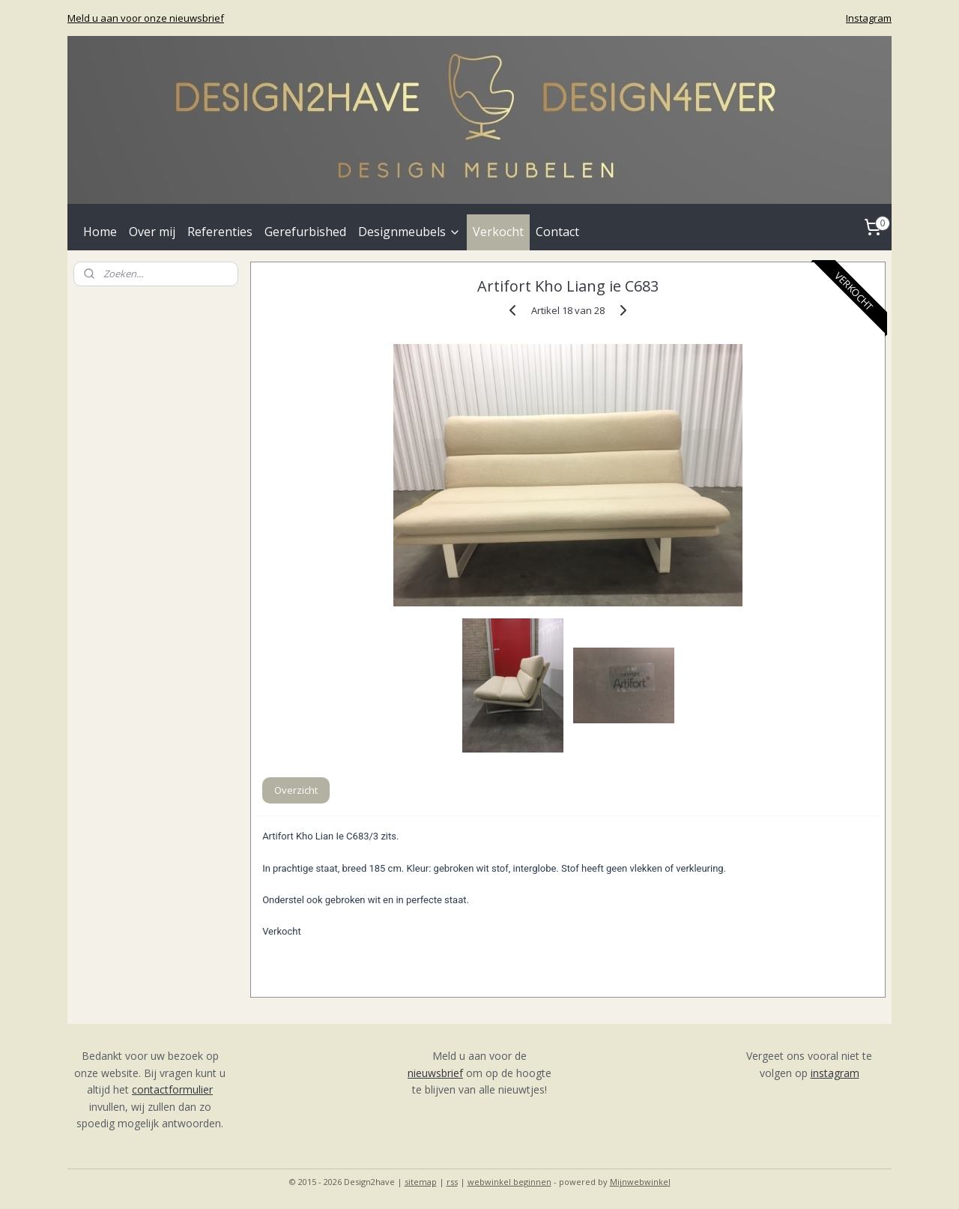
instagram (835, 1073)
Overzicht (296, 790)
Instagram (869, 18)
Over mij (152, 231)
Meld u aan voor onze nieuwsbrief (145, 18)
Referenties (219, 231)
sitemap (421, 1181)
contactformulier (172, 1089)
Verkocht (498, 231)
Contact (557, 231)
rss (452, 1181)
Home (100, 231)
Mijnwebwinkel (640, 1181)
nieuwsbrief (435, 1073)
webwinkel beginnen (509, 1181)
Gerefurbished (305, 231)
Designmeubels (409, 231)
